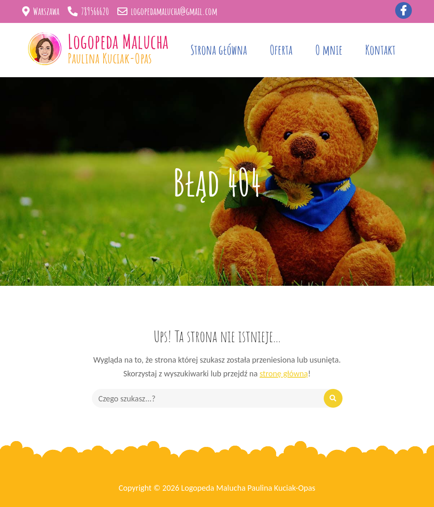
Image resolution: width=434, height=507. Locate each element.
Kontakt (380, 50)
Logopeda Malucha (118, 41)
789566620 (88, 11)
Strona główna (218, 50)
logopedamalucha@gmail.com (167, 11)
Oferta (281, 50)
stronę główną (283, 373)
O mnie (329, 50)
